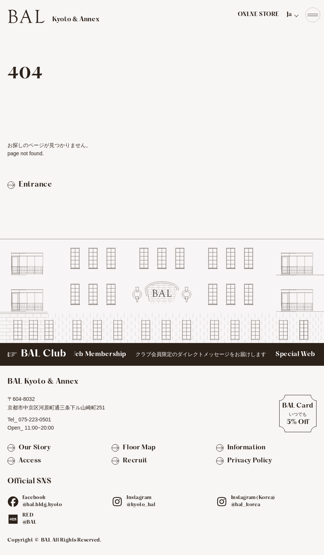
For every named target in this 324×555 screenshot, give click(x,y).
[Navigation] (312, 14)
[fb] (13, 501)
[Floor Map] (134, 448)
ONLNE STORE (258, 14)
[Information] (241, 448)
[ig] (117, 501)
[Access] (24, 461)
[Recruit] (129, 461)
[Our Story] (29, 448)
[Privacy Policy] (244, 461)
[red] (13, 519)
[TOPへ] (53, 16)
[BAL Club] (162, 354)
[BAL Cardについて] (298, 413)
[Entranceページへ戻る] (29, 185)
